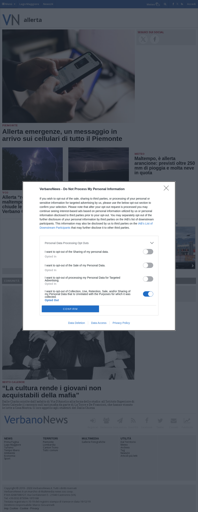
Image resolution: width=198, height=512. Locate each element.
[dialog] (99, 256)
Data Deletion (76, 322)
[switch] (148, 251)
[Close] (167, 189)
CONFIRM (70, 308)
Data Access (99, 322)
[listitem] (99, 243)
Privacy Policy (121, 322)
